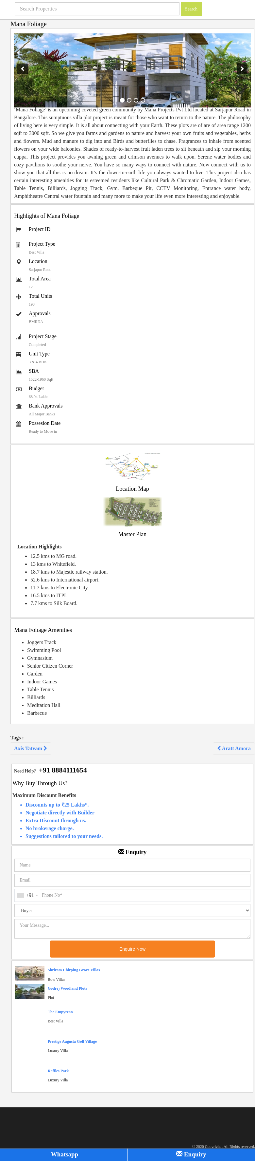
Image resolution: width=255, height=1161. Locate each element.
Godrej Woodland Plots (67, 988)
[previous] (22, 69)
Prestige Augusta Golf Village (72, 1041)
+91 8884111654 (63, 770)
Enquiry (191, 1154)
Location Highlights (39, 546)
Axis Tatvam (30, 748)
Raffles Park (58, 1071)
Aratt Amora (234, 748)
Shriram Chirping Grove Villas (74, 970)
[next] (242, 69)
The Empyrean (60, 1012)
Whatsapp (63, 1154)
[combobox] (27, 895)
